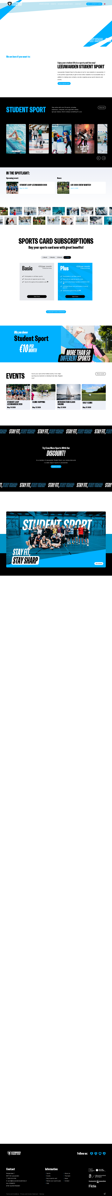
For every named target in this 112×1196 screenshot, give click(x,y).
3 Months (52, 257)
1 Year (67, 257)
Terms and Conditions (12, 1194)
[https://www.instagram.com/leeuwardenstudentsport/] (95, 1153)
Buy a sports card (51, 1178)
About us (67, 1173)
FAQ (47, 1183)
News (66, 1178)
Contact (78, 4)
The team (67, 1176)
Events (53, 4)
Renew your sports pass (53, 1181)
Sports (48, 1173)
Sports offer (44, 4)
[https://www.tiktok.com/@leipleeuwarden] (104, 1153)
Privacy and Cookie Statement (29, 1194)
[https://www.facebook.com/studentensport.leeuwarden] (91, 1153)
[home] (14, 4)
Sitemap (41, 1194)
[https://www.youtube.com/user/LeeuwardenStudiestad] (100, 1153)
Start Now (37, 296)
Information (51, 1169)
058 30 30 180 (12, 1178)
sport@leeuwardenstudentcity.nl (17, 1181)
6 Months (59, 257)
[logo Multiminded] (105, 1194)
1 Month (45, 257)
